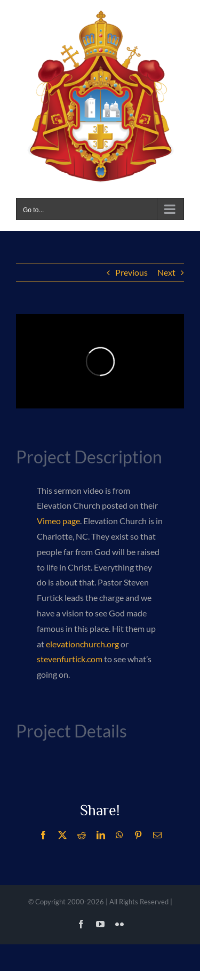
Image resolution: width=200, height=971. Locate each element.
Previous (131, 272)
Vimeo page (58, 521)
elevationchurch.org (82, 644)
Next (166, 272)
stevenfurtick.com (69, 659)
